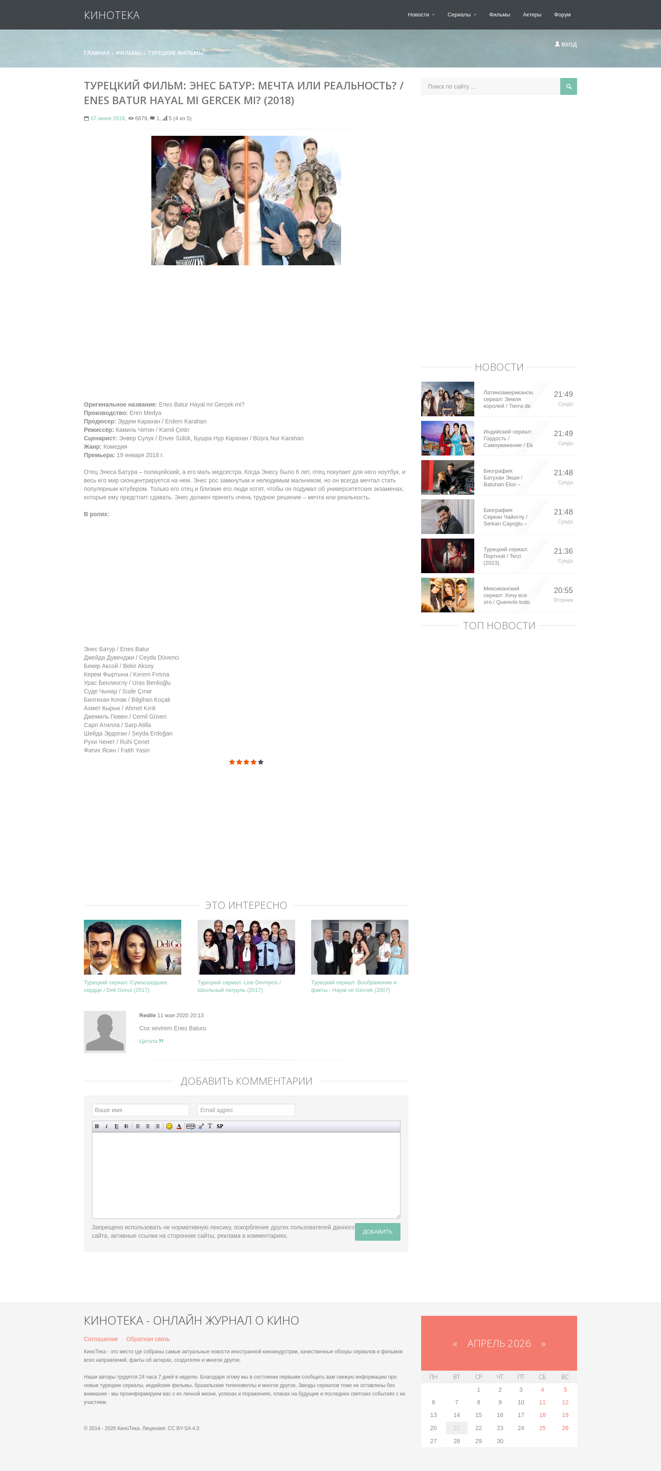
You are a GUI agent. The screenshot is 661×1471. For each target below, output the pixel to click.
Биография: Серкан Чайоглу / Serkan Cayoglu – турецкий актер (505, 517)
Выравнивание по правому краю (157, 1126)
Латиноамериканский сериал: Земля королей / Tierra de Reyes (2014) (508, 399)
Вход (565, 44)
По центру (148, 1126)
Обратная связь (148, 1339)
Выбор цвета (179, 1126)
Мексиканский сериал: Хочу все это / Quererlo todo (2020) (507, 595)
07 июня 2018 (108, 118)
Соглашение (101, 1339)
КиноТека (112, 15)
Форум (562, 14)
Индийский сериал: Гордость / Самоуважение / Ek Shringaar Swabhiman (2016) (508, 438)
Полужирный (97, 1126)
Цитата (151, 1041)
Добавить (377, 1232)
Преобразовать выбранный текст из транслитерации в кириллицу (210, 1126)
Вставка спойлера (220, 1126)
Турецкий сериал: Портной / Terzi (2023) (506, 556)
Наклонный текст (107, 1126)
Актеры (532, 14)
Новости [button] (421, 14)
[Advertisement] (246, 333)
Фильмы (500, 14)
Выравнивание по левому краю (138, 1126)
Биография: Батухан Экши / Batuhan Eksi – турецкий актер (503, 478)
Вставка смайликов (169, 1126)
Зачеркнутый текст (126, 1126)
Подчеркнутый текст (116, 1126)
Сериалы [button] (462, 14)
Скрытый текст (191, 1126)
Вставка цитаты (200, 1126)
